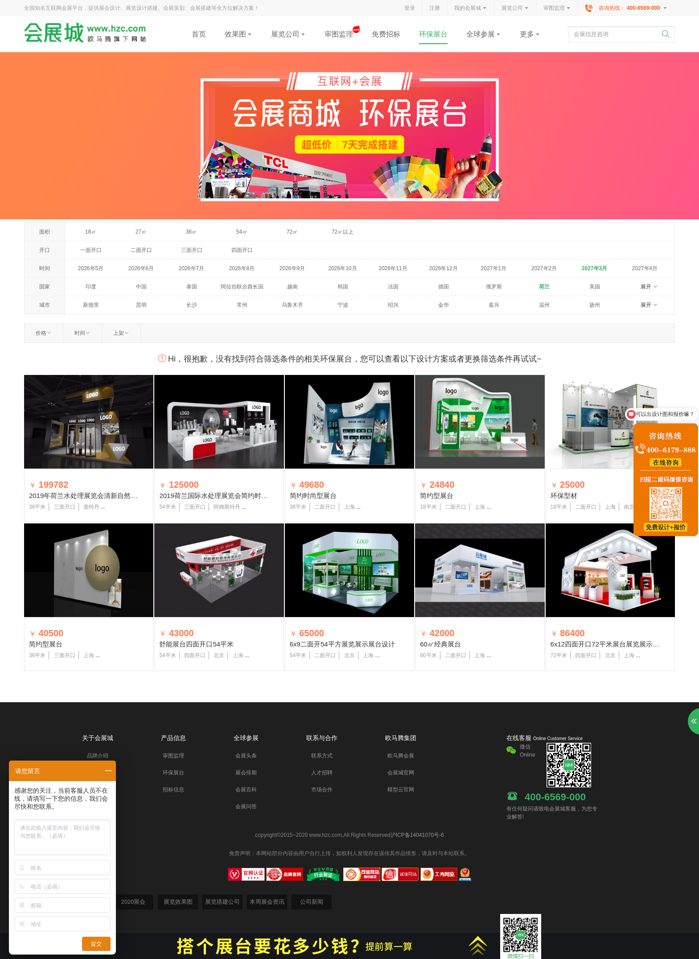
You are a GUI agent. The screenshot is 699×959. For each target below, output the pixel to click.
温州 (544, 305)
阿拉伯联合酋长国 (242, 287)
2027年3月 (594, 268)
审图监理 (557, 8)
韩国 (342, 287)
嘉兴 (494, 305)
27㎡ (141, 232)
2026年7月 (191, 268)
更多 (530, 34)
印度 (91, 287)
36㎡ (191, 232)
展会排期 (246, 773)
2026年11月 (392, 268)
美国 (594, 287)
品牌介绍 (97, 756)
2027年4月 (645, 268)
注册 (434, 8)
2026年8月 (242, 268)
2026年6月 (141, 268)
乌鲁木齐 (292, 305)
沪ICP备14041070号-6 (417, 835)
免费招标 (386, 34)
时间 (82, 333)
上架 (121, 333)
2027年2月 (544, 268)
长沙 (191, 305)
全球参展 (483, 34)
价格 (44, 333)
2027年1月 (493, 268)
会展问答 (246, 806)
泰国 (191, 287)
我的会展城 (470, 8)
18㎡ (90, 232)
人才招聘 (322, 773)
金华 (443, 305)
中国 (141, 287)
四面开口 (242, 250)
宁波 (342, 305)
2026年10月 (342, 268)
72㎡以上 (343, 232)
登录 (409, 8)
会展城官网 (400, 773)
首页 (199, 34)
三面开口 (191, 250)
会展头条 (246, 756)
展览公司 (515, 8)
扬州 (594, 305)
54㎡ (241, 232)
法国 (393, 287)
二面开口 (141, 250)
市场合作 (322, 789)
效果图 (238, 34)
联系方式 (322, 756)
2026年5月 (90, 268)
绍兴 (393, 305)
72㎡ (292, 232)
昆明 (141, 305)
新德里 (91, 305)
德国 (443, 287)
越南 (292, 287)
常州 (242, 305)
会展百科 (246, 789)
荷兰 (544, 287)
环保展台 (433, 34)
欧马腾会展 (400, 756)
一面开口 (91, 250)
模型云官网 (400, 789)
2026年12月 (443, 268)
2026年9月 (292, 268)
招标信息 (173, 789)
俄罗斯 (494, 287)
